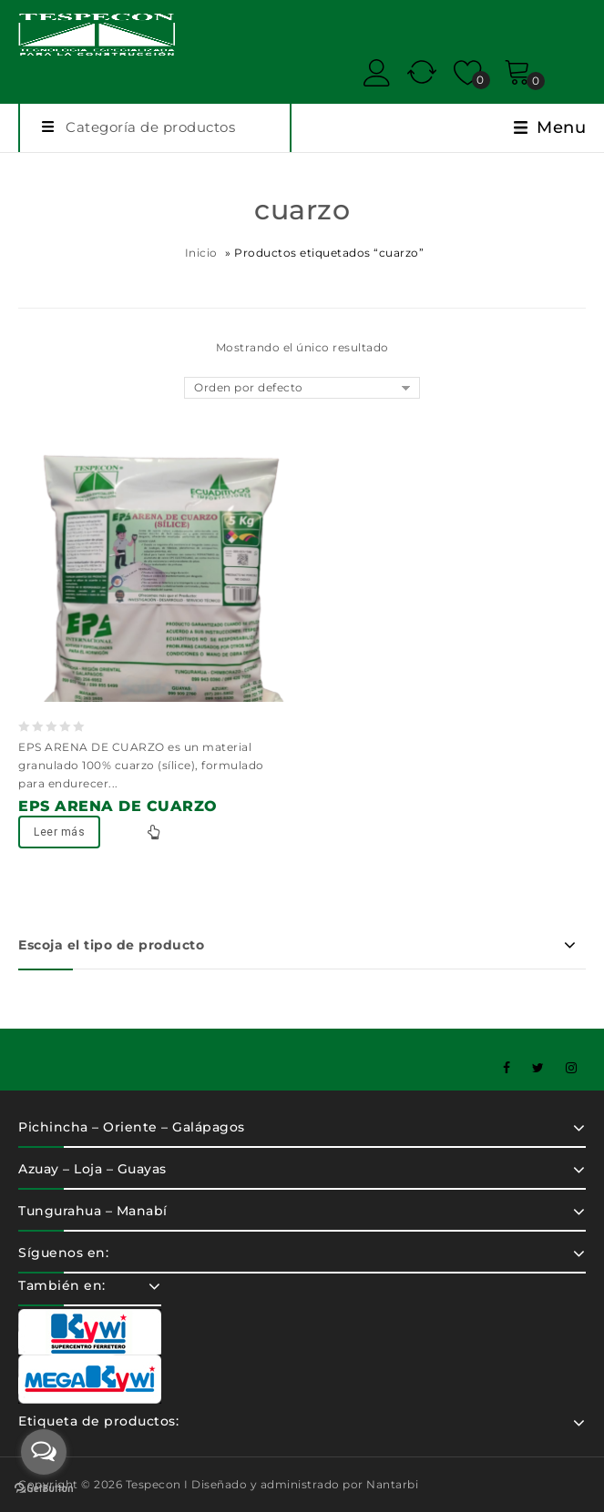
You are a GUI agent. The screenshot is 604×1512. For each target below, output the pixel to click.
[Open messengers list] (44, 1452)
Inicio (201, 252)
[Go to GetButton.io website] (44, 1490)
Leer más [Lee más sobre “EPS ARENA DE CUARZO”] (59, 832)
